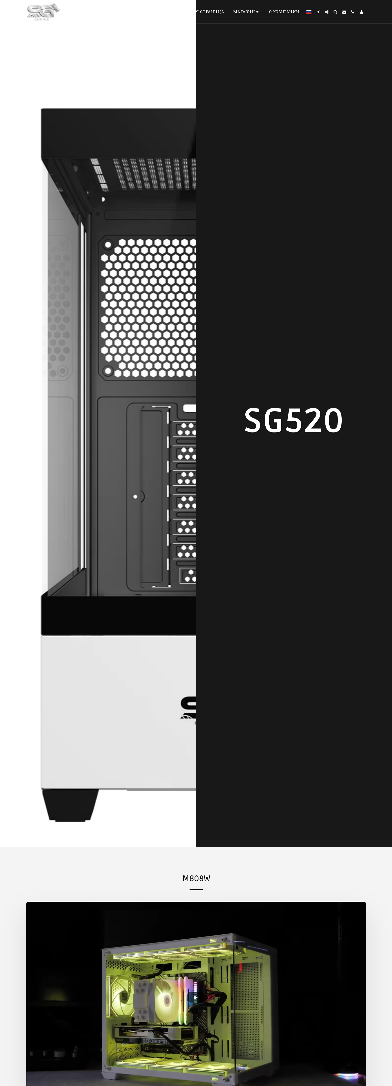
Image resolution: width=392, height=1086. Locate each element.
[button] (318, 12)
